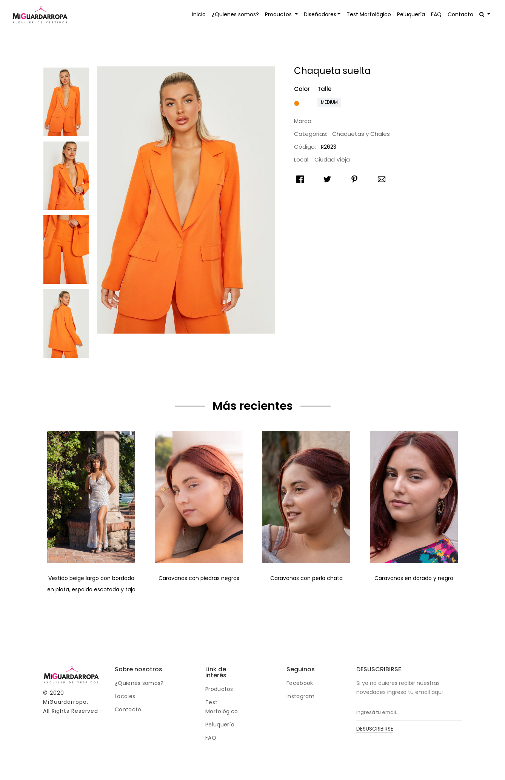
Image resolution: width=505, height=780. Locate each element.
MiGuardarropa (65, 702)
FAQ (436, 14)
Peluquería (411, 14)
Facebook (299, 683)
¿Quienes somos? (235, 14)
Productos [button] (279, 14)
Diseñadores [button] (320, 14)
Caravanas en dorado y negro (413, 578)
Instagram (300, 696)
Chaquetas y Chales (361, 134)
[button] (484, 14)
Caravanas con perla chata (306, 578)
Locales (125, 696)
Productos (219, 689)
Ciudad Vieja (332, 159)
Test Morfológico (368, 14)
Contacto (460, 14)
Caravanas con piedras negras (199, 578)
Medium (329, 102)
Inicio (199, 14)
